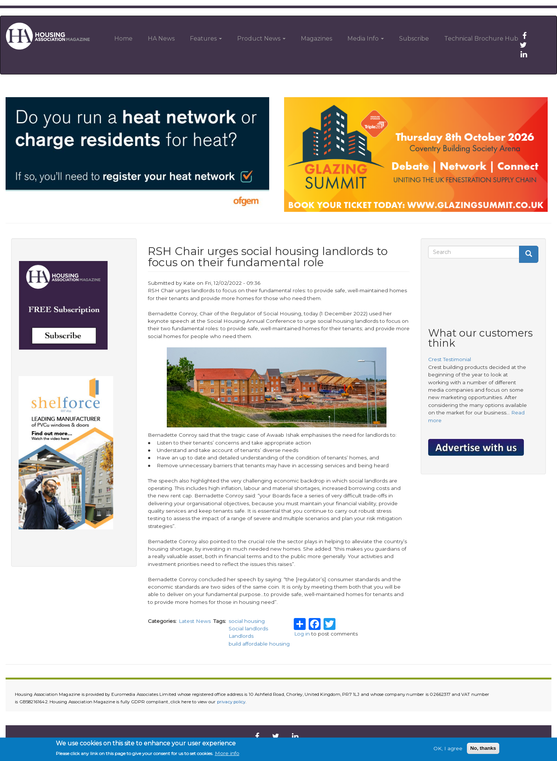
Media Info (365, 38)
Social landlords (248, 628)
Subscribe (414, 38)
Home (123, 38)
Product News (261, 38)
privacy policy (231, 701)
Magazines (316, 38)
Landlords (241, 636)
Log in (302, 634)
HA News (161, 38)
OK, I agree (447, 748)
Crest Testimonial (449, 359)
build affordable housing (259, 644)
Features (206, 38)
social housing (247, 621)
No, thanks (483, 748)
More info (227, 754)
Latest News (195, 621)
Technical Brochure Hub (481, 38)
